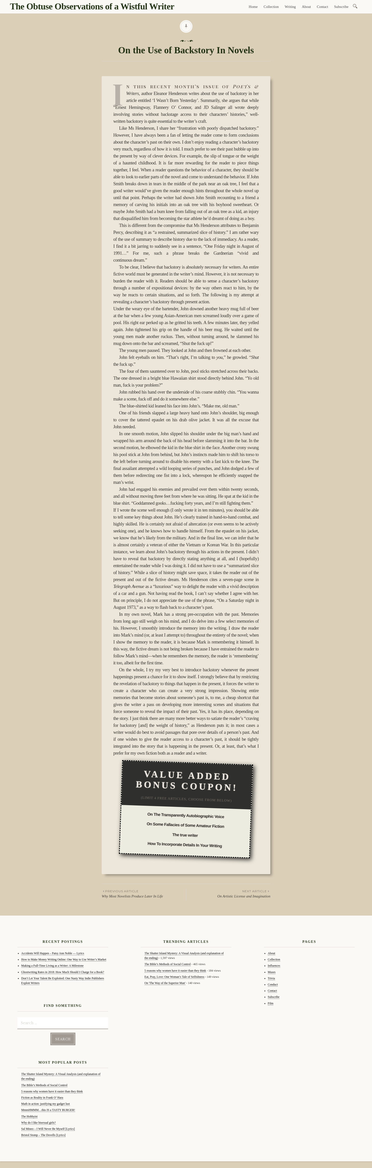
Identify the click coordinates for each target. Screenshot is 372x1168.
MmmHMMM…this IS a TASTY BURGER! (48, 1109)
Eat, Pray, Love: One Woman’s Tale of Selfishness (174, 977)
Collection (271, 7)
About (306, 7)
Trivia (271, 978)
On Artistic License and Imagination (228, 893)
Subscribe (341, 7)
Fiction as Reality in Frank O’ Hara (42, 1097)
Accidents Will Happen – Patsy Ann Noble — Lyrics (52, 953)
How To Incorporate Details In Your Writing (185, 844)
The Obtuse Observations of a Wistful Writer (92, 6)
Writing (290, 7)
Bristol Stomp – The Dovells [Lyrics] (43, 1134)
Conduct (273, 984)
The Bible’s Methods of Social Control (44, 1084)
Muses (272, 972)
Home (253, 7)
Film (271, 1003)
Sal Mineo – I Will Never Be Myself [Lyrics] (48, 1128)
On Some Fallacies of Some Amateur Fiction (185, 825)
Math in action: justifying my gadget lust (45, 1103)
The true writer (185, 835)
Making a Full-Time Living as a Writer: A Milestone (52, 965)
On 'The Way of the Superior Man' (165, 983)
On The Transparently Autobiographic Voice (185, 815)
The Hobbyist (29, 1115)
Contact (322, 7)
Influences (274, 965)
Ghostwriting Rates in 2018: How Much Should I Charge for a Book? (62, 972)
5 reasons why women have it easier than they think (52, 1090)
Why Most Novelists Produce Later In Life (144, 893)
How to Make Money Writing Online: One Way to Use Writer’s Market (63, 959)
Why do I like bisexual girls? (38, 1121)
